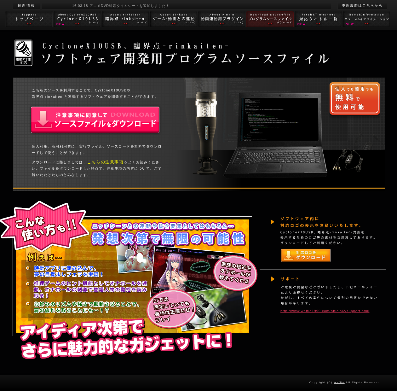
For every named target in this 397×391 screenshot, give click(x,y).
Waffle (339, 382)
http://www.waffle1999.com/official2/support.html (324, 311)
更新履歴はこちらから (362, 5)
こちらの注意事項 (105, 162)
